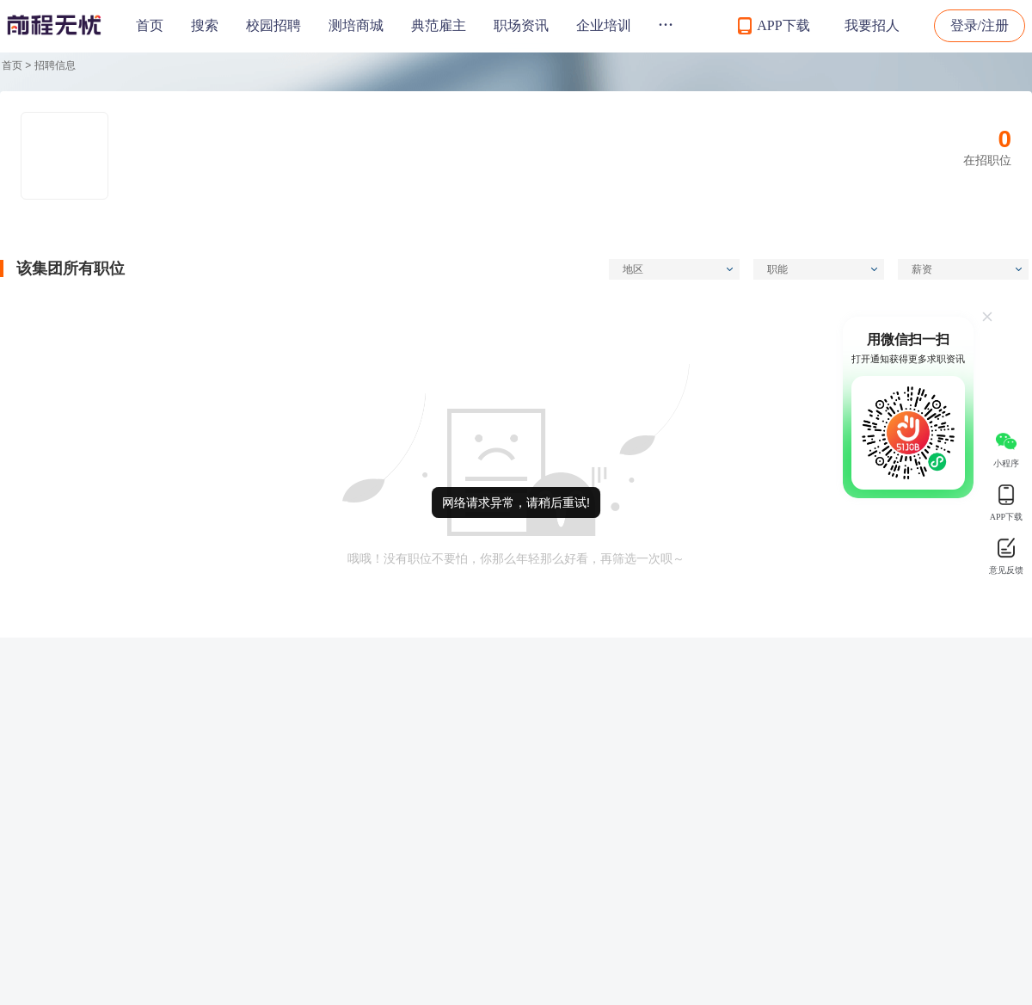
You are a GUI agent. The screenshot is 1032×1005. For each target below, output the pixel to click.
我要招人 (872, 25)
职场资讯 (521, 25)
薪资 (967, 269)
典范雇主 (438, 25)
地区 (678, 269)
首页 (149, 25)
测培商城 (356, 25)
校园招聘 (273, 25)
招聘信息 (55, 65)
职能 (822, 269)
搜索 (204, 25)
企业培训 (603, 25)
